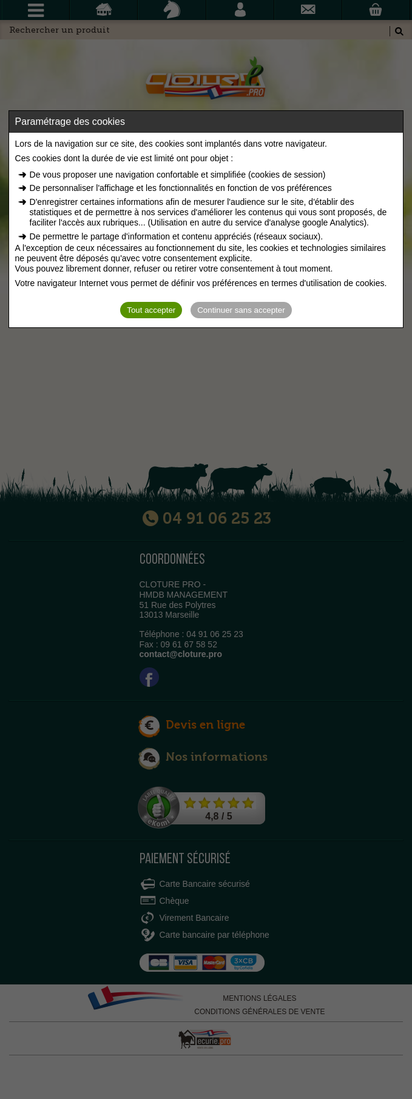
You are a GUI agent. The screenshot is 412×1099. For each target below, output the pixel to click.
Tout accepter (151, 310)
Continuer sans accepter (241, 310)
